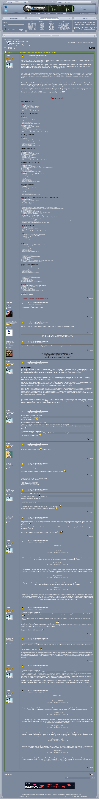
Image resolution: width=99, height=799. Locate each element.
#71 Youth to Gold (64, 24)
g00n (42, 28)
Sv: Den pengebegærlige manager (38, 302)
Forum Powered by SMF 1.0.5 (72, 796)
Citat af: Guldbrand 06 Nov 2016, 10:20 (31, 670)
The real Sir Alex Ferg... (64, 23)
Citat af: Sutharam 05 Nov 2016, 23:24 (31, 415)
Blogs (51, 24)
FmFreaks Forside (13, 40)
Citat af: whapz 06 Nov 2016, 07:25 (30, 493)
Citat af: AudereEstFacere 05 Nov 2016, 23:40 (33, 422)
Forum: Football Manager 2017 (18, 41)
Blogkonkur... (51, 26)
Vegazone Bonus (89, 29)
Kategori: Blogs (14, 43)
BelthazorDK (10, 341)
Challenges (51, 23)
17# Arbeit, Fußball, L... (64, 26)
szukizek (42, 26)
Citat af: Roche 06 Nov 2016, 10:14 (30, 643)
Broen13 (42, 24)
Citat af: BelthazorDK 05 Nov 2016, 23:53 (32, 431)
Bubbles (42, 29)
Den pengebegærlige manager (21, 45)
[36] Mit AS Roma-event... (64, 25)
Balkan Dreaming (35, 479)
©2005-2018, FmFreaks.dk (25, 796)
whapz (8, 443)
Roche (8, 55)
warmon (42, 25)
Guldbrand (9, 517)
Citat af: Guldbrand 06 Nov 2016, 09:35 (31, 612)
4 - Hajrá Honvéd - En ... (64, 29)
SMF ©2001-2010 (83, 796)
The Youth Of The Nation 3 (64, 28)
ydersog (42, 23)
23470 (94, 22)
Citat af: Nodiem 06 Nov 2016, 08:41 (30, 501)
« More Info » (77, 794)
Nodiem (8, 463)
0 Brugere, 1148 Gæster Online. (85, 24)
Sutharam (9, 302)
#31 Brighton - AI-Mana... (64, 27)
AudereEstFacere (11, 322)
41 (14, 48)
